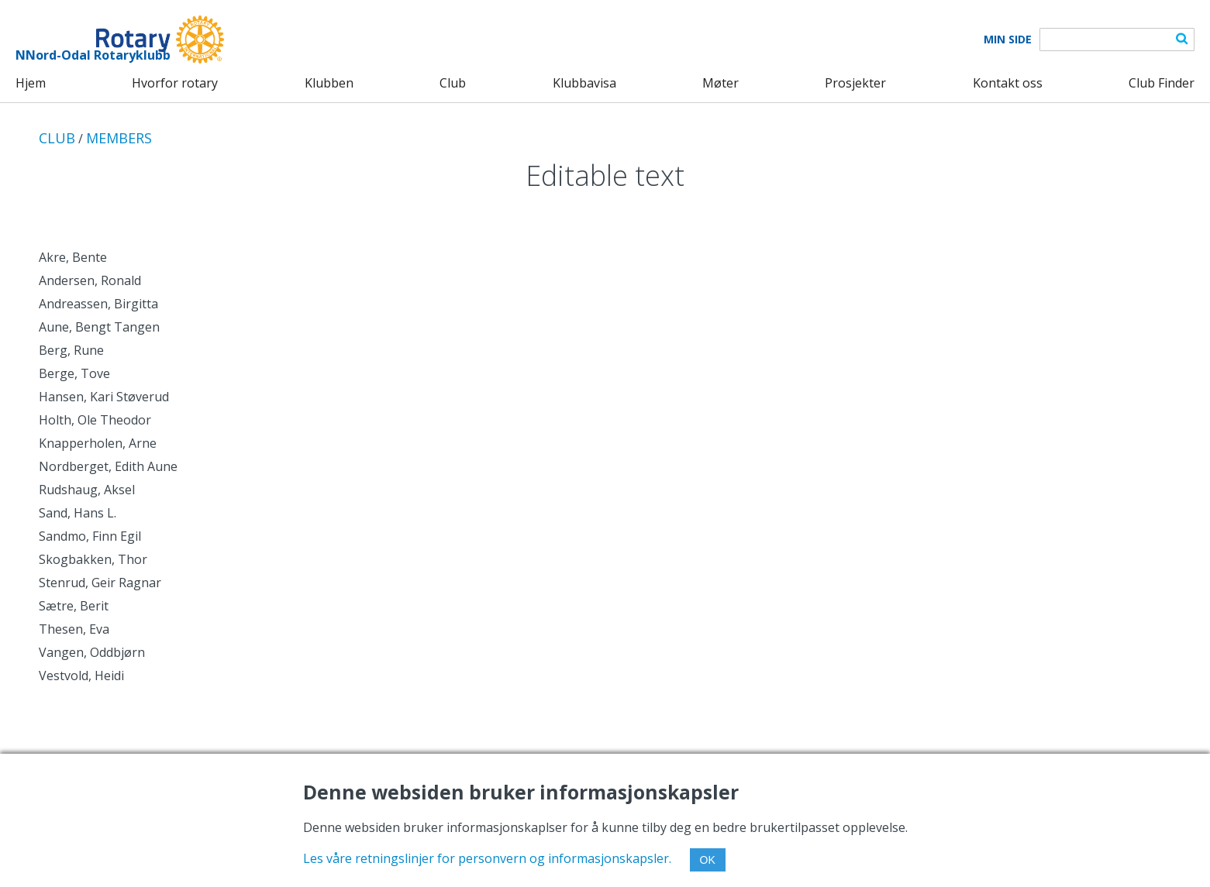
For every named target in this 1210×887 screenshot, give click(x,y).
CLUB (57, 138)
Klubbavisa (584, 82)
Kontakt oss (1008, 82)
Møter (720, 82)
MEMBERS (119, 138)
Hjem (31, 82)
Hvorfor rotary (175, 82)
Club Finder (1161, 82)
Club (453, 82)
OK (707, 860)
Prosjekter (855, 82)
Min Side (1008, 39)
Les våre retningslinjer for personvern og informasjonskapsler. (487, 858)
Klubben (329, 82)
